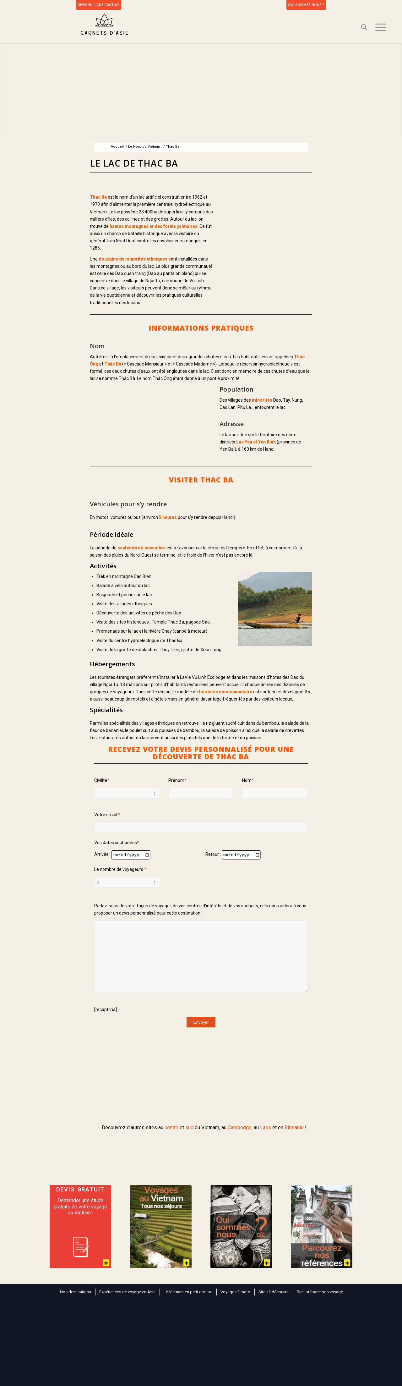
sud (189, 1127)
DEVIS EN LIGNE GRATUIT (99, 4)
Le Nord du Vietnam (144, 147)
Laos (265, 1127)
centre (171, 1127)
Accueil (117, 147)
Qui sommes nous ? (306, 4)
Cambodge (240, 1127)
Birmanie (294, 1127)
